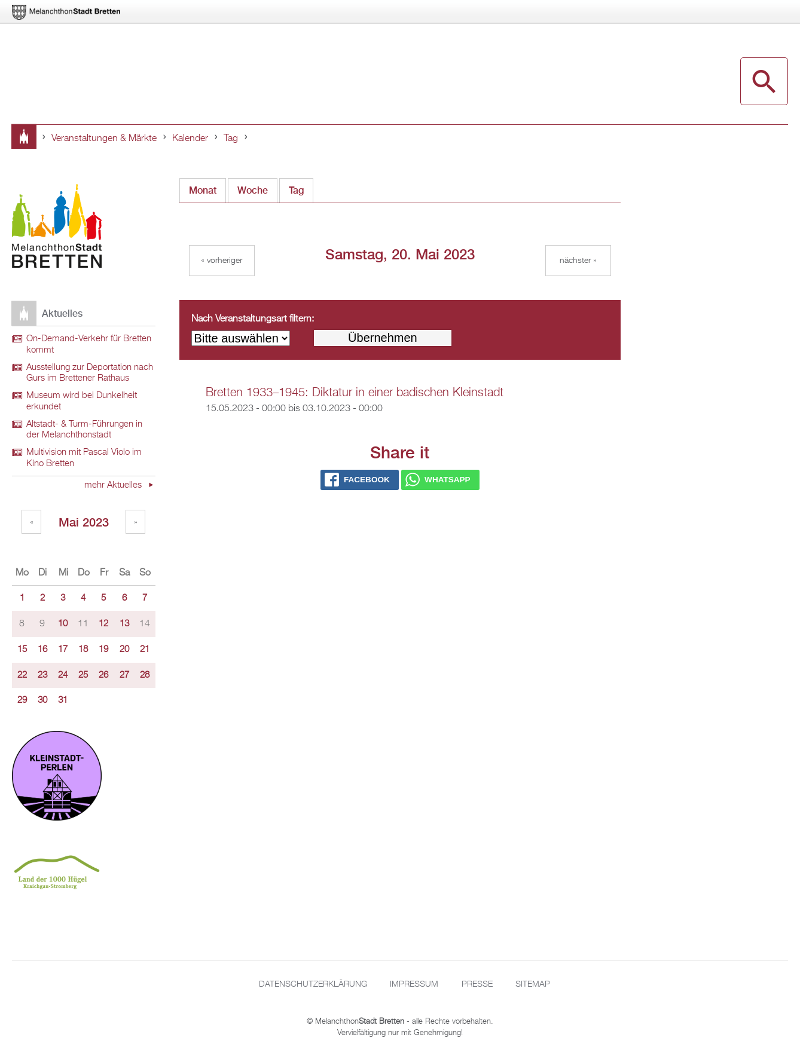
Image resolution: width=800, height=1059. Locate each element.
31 (63, 700)
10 (63, 624)
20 (124, 649)
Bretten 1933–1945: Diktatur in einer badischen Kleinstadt (354, 393)
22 (22, 675)
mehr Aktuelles (114, 485)
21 (144, 649)
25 (83, 675)
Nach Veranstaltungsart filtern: (252, 319)
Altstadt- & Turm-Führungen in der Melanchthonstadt (84, 430)
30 (42, 700)
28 (144, 675)
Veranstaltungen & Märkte (104, 138)
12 (103, 624)
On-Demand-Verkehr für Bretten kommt (88, 344)
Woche (252, 190)
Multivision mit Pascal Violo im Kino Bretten (84, 458)
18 (83, 649)
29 (22, 700)
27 (124, 675)
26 (103, 675)
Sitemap (532, 984)
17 (63, 649)
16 (42, 649)
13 (124, 624)
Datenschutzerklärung (313, 984)
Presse (477, 984)
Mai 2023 (84, 522)
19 (103, 649)
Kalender (190, 138)
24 (63, 675)
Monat (202, 190)
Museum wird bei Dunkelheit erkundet (81, 401)
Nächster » (578, 260)
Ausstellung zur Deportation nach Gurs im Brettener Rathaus (89, 373)
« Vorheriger (221, 260)
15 (22, 649)
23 (42, 675)
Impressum (414, 984)
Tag (231, 138)
